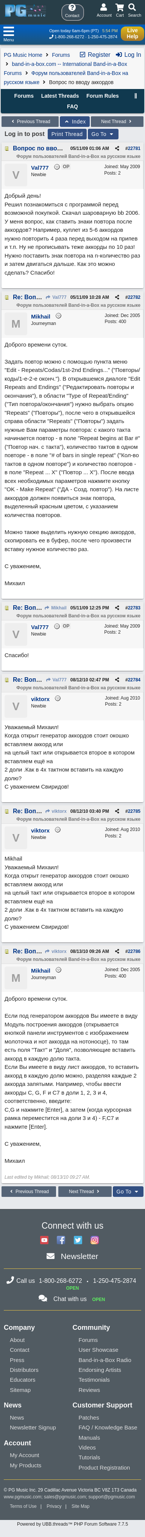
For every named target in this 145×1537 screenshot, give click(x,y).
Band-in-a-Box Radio (105, 1360)
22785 (134, 811)
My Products (25, 1465)
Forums (61, 55)
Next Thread (117, 121)
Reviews (89, 1390)
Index (75, 122)
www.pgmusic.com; (23, 1497)
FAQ (72, 106)
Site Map (80, 1506)
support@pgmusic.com (112, 1497)
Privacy (54, 1506)
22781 (134, 148)
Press (17, 1360)
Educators (23, 1379)
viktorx (56, 811)
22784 (134, 680)
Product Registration (104, 1467)
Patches (89, 1417)
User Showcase (98, 1349)
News (17, 1417)
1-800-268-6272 (69, 36)
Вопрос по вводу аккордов (53, 148)
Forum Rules (102, 96)
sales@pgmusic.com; (66, 1497)
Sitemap (20, 1390)
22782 (134, 297)
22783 (134, 608)
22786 (134, 951)
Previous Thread (30, 121)
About (17, 1340)
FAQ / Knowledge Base (108, 1427)
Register (95, 55)
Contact (20, 1349)
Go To (103, 134)
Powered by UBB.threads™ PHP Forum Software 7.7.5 (72, 1524)
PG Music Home (23, 55)
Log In (128, 55)
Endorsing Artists (100, 1370)
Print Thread (67, 134)
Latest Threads (60, 96)
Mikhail (55, 608)
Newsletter (79, 1256)
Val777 (56, 297)
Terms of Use (23, 1506)
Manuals (89, 1437)
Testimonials (94, 1379)
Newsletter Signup (33, 1427)
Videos (87, 1447)
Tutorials (89, 1457)
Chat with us (70, 1299)
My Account (24, 1455)
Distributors (24, 1370)
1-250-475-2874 (102, 36)
